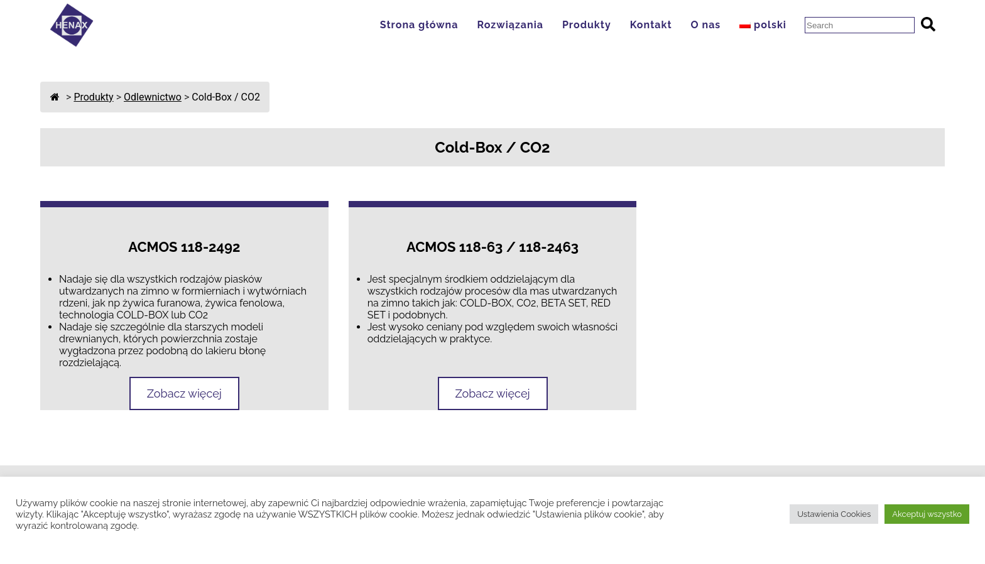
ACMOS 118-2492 (184, 247)
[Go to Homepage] (72, 44)
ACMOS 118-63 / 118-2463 (492, 247)
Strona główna (419, 25)
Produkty (586, 25)
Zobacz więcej (184, 393)
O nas (706, 25)
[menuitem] (766, 25)
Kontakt (651, 25)
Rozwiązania (510, 25)
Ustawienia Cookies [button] (834, 514)
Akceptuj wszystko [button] (927, 514)
